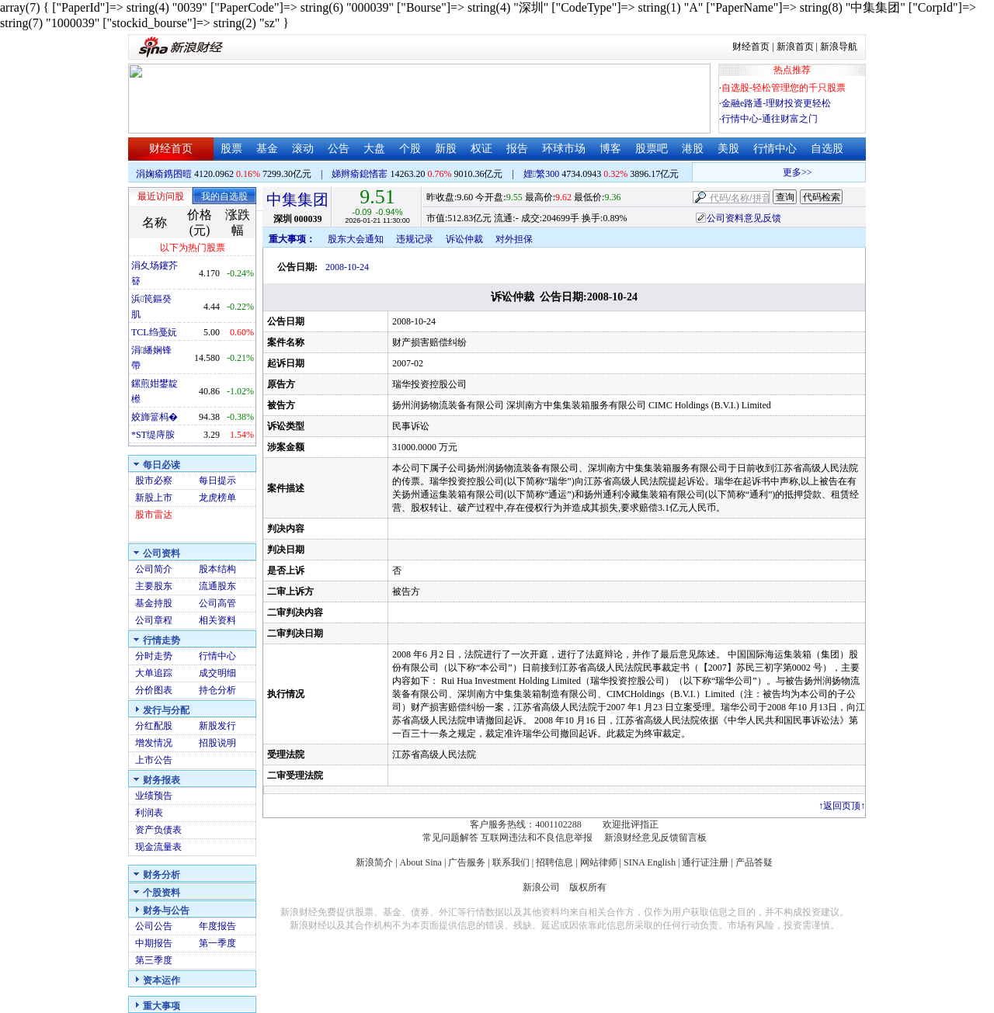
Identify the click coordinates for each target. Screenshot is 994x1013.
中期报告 (153, 943)
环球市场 (564, 148)
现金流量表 (158, 846)
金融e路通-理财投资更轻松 (776, 103)
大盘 (374, 148)
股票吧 (651, 148)
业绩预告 (153, 795)
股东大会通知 (356, 239)
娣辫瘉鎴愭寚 (360, 173)
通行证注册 (705, 862)
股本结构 (217, 569)
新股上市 (153, 497)
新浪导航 (838, 46)
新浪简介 (374, 862)
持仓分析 (217, 690)
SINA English (650, 862)
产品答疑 (754, 862)
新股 (446, 148)
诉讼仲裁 (464, 239)
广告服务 (466, 862)
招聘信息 (554, 862)
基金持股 (153, 603)
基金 (267, 148)
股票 (231, 148)
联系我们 (511, 862)
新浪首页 (795, 46)
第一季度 (217, 943)
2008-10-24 (347, 267)
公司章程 (153, 620)
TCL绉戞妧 (154, 332)
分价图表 (153, 690)
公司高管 (217, 603)
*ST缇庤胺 (153, 434)
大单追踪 (153, 673)
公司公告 (153, 926)
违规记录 (414, 239)
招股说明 (217, 742)
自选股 (827, 148)
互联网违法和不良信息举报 (537, 837)
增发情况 (153, 742)
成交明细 (217, 673)
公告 (338, 148)
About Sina (421, 862)
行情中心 (775, 148)
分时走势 (153, 655)
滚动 (303, 148)
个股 (410, 148)
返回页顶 (841, 805)
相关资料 (217, 620)
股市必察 (153, 480)
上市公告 (153, 760)
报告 (517, 148)
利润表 (149, 812)
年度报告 (217, 926)
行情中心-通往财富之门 (769, 118)
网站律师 (598, 862)
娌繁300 (541, 173)
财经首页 (751, 46)
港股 (693, 148)
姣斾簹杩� (154, 416)
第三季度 (153, 960)
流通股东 (217, 586)
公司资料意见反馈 (744, 218)
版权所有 (587, 887)
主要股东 (153, 586)
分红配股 (153, 725)
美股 (728, 148)
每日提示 (217, 480)
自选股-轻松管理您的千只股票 (783, 87)
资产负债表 (158, 829)
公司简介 (153, 569)
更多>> (813, 172)
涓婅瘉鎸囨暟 (164, 173)
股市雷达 (153, 514)
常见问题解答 (450, 837)
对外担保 (514, 239)
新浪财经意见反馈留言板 (655, 837)
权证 (481, 148)
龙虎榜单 (217, 497)
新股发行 (217, 725)
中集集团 (297, 199)
